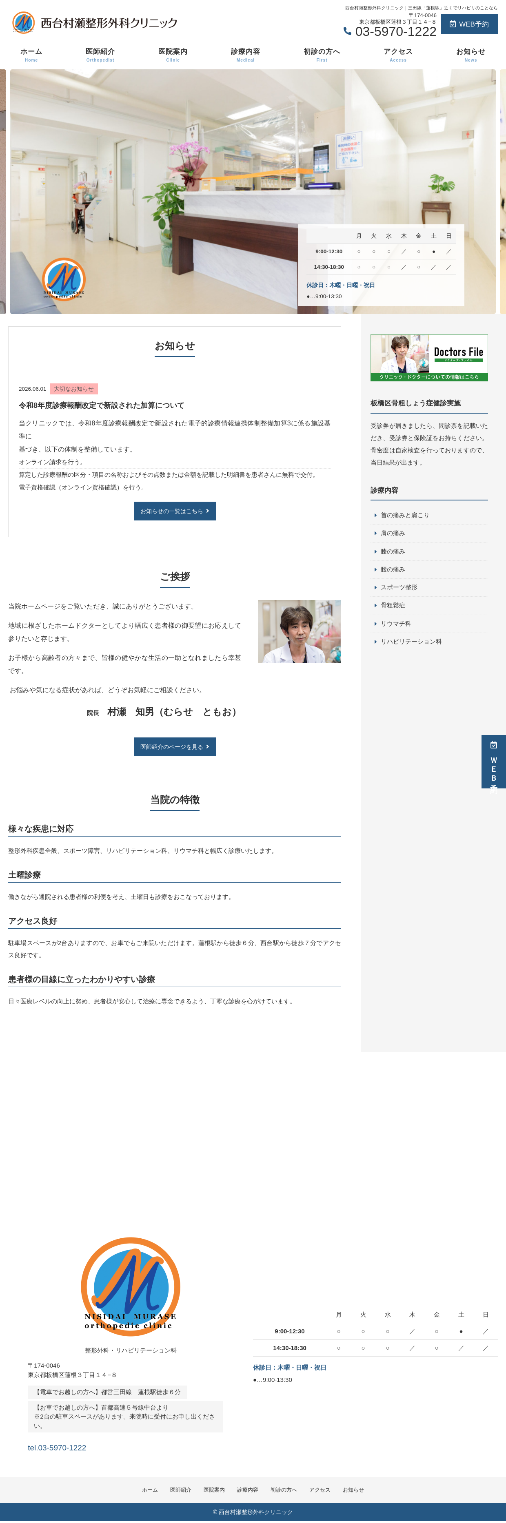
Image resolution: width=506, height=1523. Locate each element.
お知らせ (471, 55)
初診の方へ (322, 55)
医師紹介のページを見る (171, 747)
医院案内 (173, 55)
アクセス (398, 55)
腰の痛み (393, 570)
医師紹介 (100, 55)
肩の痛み (393, 533)
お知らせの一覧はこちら (171, 511)
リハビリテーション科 (411, 643)
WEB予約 (469, 24)
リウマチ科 (396, 625)
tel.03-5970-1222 (80, 1446)
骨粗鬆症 (393, 607)
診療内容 (245, 55)
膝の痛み (393, 552)
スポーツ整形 (399, 588)
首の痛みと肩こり (405, 515)
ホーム (31, 55)
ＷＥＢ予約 (494, 761)
